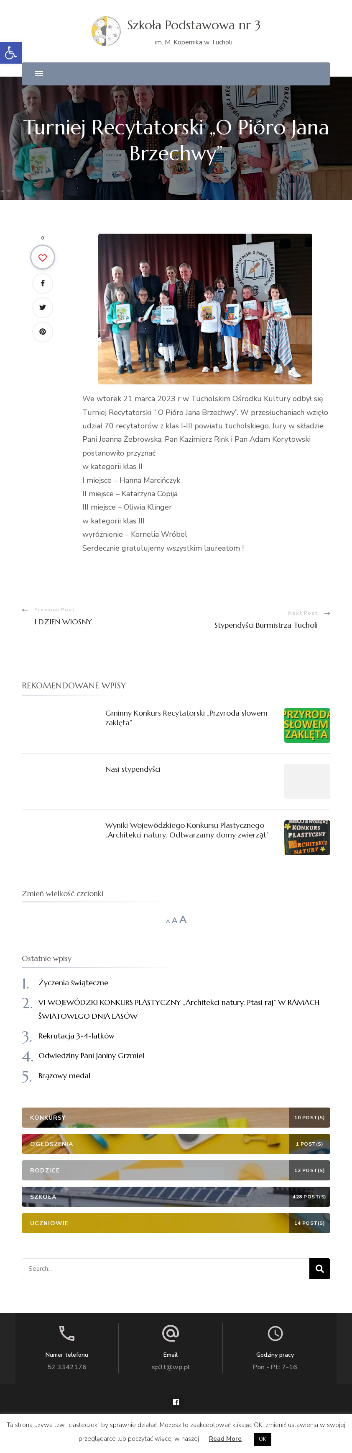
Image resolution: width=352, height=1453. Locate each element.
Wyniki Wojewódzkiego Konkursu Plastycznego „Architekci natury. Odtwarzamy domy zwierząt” (187, 830)
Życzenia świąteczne (73, 982)
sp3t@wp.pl (171, 1367)
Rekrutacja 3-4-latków (76, 1036)
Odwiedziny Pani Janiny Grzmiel (91, 1055)
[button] (11, 53)
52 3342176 (67, 1367)
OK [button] (262, 1439)
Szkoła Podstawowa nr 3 (194, 25)
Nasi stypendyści (133, 769)
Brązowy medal (64, 1075)
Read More (225, 1439)
